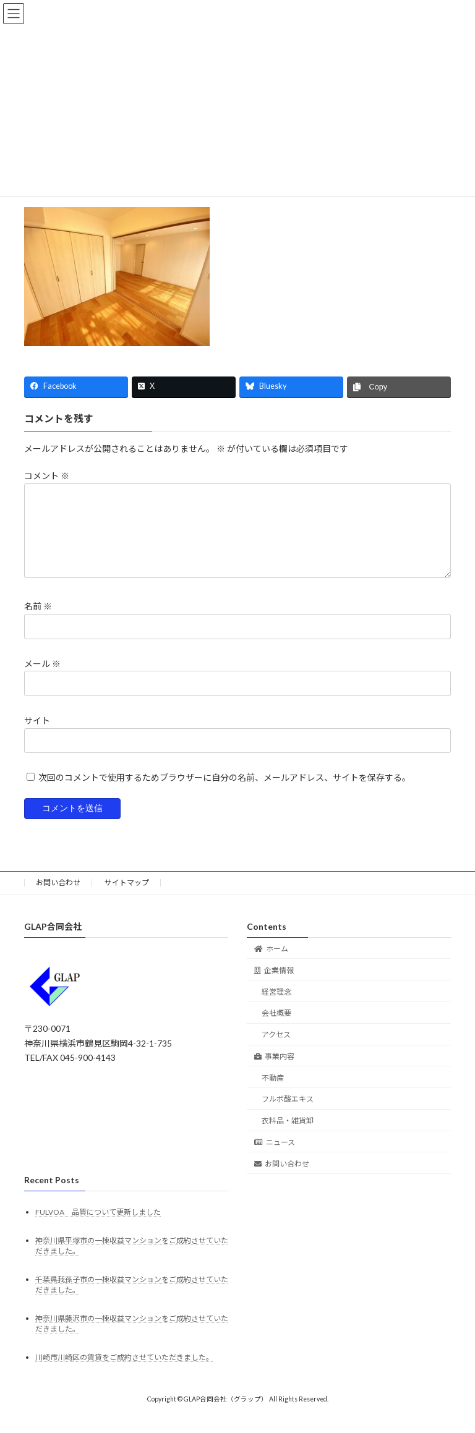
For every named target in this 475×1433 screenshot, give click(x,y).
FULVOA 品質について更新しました (98, 1226)
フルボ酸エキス (288, 1113)
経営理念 (276, 1006)
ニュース (274, 1157)
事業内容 (274, 1071)
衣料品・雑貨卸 (288, 1135)
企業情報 (274, 985)
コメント (46, 476)
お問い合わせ (58, 897)
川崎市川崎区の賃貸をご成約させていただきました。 (124, 1372)
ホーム (271, 963)
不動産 (273, 1092)
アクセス (276, 1049)
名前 (38, 621)
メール (42, 678)
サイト (37, 735)
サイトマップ (127, 897)
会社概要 (276, 1027)
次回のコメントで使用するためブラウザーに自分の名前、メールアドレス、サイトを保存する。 (224, 792)
